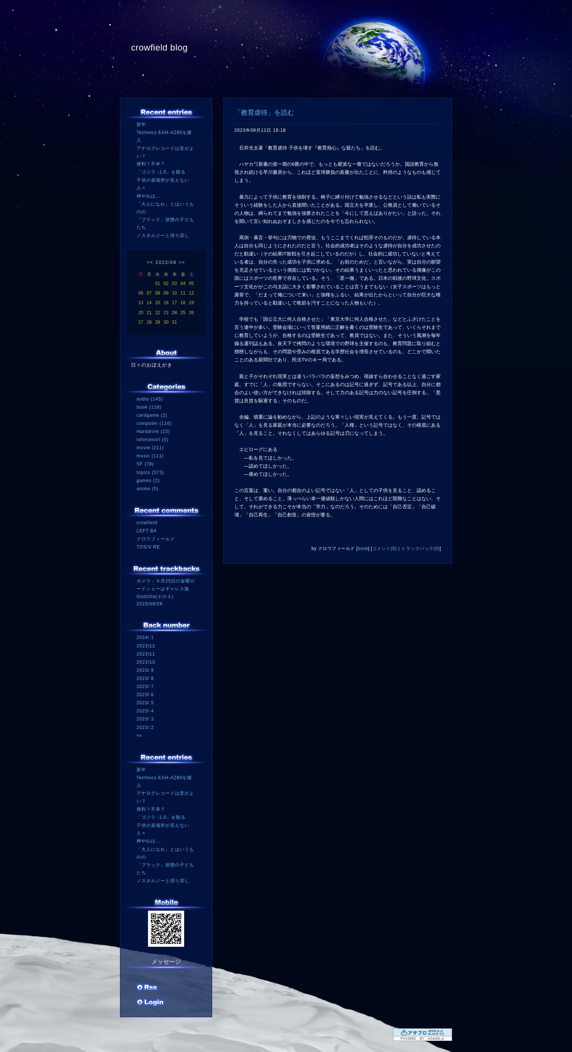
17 (174, 302)
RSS (148, 988)
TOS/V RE (148, 547)
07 (149, 293)
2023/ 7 (145, 686)
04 (182, 283)
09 (165, 293)
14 (149, 302)
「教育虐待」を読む (264, 112)
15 (157, 302)
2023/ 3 (145, 719)
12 (191, 293)
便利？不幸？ (151, 163)
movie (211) (150, 447)
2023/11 (146, 654)
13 (140, 302)
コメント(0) (384, 548)
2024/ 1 (145, 637)
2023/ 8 (145, 678)
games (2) (148, 480)
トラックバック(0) (420, 548)
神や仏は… (149, 196)
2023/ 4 (145, 711)
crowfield (147, 522)
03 (174, 283)
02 (165, 283)
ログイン (150, 1003)
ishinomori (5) (153, 439)
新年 (141, 124)
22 (157, 312)
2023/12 (146, 646)
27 (140, 322)
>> (182, 262)
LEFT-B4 (146, 530)
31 (174, 322)
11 (182, 293)
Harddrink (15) (153, 431)
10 (174, 293)
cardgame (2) (152, 415)
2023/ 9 (145, 670)
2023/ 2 (145, 727)
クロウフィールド (156, 539)
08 (157, 293)
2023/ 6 (145, 694)
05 (191, 283)
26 (191, 312)
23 (165, 312)
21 (149, 312)
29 (157, 322)
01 (157, 283)
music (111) (150, 455)
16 (165, 302)
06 (140, 293)
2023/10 (146, 662)
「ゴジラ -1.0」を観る (161, 172)
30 (165, 322)
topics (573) (150, 472)
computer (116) (154, 423)
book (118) (149, 407)
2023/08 (165, 262)
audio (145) (150, 399)
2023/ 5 (145, 702)
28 (149, 322)
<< (150, 262)
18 (182, 302)
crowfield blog (159, 47)
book (363, 548)
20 (140, 312)
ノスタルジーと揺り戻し (163, 235)
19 (191, 302)
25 (182, 312)
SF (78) (145, 464)
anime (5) (148, 488)
